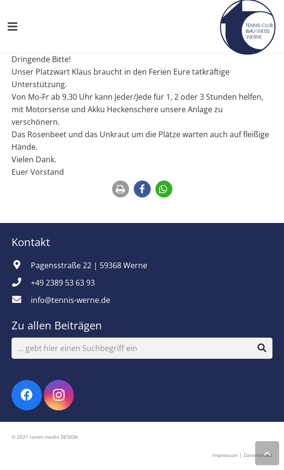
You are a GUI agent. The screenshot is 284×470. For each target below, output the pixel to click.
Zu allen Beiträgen (57, 325)
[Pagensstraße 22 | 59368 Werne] (21, 265)
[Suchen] (262, 348)
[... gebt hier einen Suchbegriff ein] (142, 348)
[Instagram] (59, 395)
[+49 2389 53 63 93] (21, 282)
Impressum (225, 455)
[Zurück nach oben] (267, 453)
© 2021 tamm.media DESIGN (45, 436)
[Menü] (12, 26)
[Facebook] (27, 395)
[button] (120, 189)
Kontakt (32, 242)
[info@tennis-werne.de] (21, 300)
